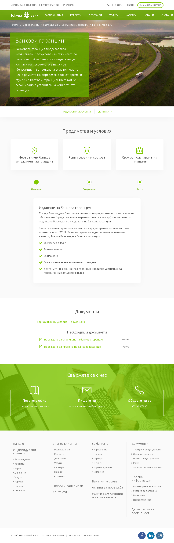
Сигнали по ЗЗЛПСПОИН (147, 467)
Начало (15, 24)
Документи (140, 444)
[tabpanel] (87, 232)
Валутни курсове (104, 481)
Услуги (114, 15)
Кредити (75, 15)
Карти (17, 468)
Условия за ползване (145, 490)
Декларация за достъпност (142, 511)
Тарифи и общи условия (147, 449)
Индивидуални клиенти (24, 5)
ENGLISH (131, 5)
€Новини (167, 15)
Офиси (118, 5)
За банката (68, 5)
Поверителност (142, 499)
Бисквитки (139, 495)
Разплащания (54, 15)
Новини (149, 15)
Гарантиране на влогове (147, 486)
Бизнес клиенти (50, 5)
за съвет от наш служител (34, 406)
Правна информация (141, 479)
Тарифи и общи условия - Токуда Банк (61, 322)
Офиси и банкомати (68, 486)
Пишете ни (87, 400)
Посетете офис (34, 400)
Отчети (98, 462)
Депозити (95, 15)
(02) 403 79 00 (139, 406)
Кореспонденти (103, 467)
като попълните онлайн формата (87, 406)
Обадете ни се (139, 400)
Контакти (60, 492)
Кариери (131, 15)
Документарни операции (75, 24)
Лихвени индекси (143, 454)
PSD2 (136, 462)
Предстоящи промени (146, 458)
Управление (100, 449)
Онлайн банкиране (150, 5)
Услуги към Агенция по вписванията (107, 495)
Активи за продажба (107, 487)
